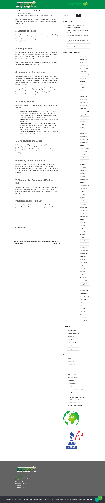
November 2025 (84, 69)
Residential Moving (73, 377)
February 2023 (83, 170)
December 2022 (84, 176)
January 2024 (83, 136)
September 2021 (84, 222)
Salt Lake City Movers (75, 399)
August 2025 (83, 78)
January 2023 (83, 173)
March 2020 (83, 277)
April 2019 (82, 311)
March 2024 (83, 130)
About (35, 11)
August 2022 (83, 188)
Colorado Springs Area (73, 333)
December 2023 (84, 139)
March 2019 (83, 314)
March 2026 (83, 56)
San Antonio (71, 346)
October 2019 (83, 293)
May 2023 (82, 161)
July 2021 (82, 228)
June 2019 (82, 305)
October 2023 (83, 145)
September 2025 (84, 75)
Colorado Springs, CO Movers (77, 397)
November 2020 (84, 253)
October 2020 (83, 256)
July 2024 (82, 118)
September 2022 (84, 185)
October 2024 (83, 108)
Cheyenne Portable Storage (75, 405)
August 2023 (83, 151)
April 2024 (82, 127)
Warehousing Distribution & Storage (77, 389)
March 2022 (83, 204)
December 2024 (84, 102)
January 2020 (83, 284)
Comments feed (72, 364)
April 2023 (82, 164)
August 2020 (83, 262)
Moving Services (17, 11)
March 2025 (83, 93)
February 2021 (83, 244)
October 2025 (83, 72)
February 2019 (83, 317)
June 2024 (82, 121)
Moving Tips (22, 227)
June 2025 (82, 84)
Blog (40, 11)
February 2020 (84, 281)
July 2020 (82, 265)
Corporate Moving (72, 383)
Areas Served (71, 393)
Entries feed (71, 361)
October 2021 (83, 219)
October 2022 (83, 182)
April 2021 (82, 238)
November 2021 (84, 216)
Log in (69, 358)
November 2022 (84, 179)
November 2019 (84, 290)
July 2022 (82, 191)
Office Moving (71, 380)
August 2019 (83, 299)
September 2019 (84, 296)
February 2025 (83, 96)
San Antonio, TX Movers (76, 402)
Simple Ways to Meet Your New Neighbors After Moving (75, 26)
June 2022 (82, 195)
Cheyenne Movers (74, 395)
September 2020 (84, 259)
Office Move (71, 339)
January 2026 (83, 62)
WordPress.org (71, 368)
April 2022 (82, 201)
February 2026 (83, 59)
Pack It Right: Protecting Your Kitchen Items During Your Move (77, 46)
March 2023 (83, 167)
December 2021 (84, 213)
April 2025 (82, 90)
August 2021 (83, 225)
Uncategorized (71, 349)
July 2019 (82, 302)
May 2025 (82, 87)
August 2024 (83, 115)
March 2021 (83, 241)
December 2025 (84, 65)
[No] (103, 499)
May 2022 (82, 198)
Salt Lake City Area (73, 342)
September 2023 (84, 148)
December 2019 (84, 287)
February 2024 (83, 133)
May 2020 (82, 271)
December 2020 (84, 250)
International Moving (73, 386)
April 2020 (82, 274)
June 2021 (82, 231)
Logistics (28, 11)
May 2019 (82, 308)
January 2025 (83, 99)
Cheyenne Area (72, 330)
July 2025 (82, 81)
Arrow (30, 13)
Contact (46, 11)
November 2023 (84, 142)
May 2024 (82, 124)
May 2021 (82, 234)
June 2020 (82, 268)
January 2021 (83, 247)
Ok (97, 499)
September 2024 (84, 112)
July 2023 (82, 155)
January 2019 (83, 321)
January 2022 (83, 210)
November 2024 (84, 105)
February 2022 (83, 207)
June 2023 (82, 158)
